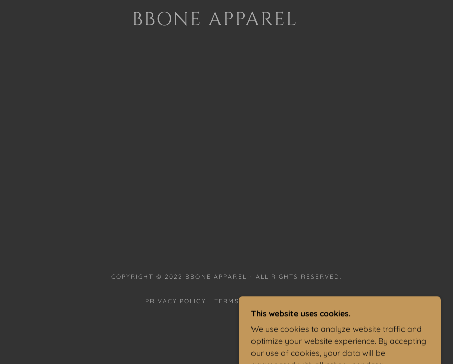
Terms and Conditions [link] (260, 301)
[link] (214, 22)
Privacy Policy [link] (175, 301)
